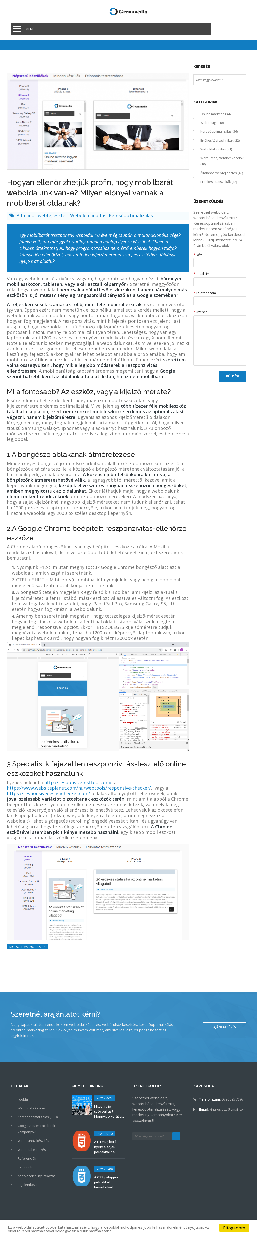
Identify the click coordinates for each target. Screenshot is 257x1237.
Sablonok (25, 1167)
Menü (30, 29)
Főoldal (23, 1099)
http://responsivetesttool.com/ (78, 782)
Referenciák (27, 1158)
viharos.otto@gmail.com (227, 1109)
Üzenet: (200, 312)
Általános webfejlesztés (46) (221, 173)
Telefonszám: (205, 293)
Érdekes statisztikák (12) (218, 181)
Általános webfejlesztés (43, 215)
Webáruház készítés (33, 1140)
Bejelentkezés (28, 1184)
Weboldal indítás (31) (216, 149)
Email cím (201, 273)
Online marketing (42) (216, 114)
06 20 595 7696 (232, 1099)
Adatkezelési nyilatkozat (36, 1176)
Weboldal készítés (32, 1108)
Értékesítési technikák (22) (220, 140)
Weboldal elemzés (32, 1149)
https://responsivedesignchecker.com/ (48, 793)
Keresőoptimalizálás (131, 215)
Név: (198, 254)
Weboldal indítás (89, 215)
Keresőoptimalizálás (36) (219, 131)
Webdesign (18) (212, 122)
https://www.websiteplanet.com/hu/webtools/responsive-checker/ (79, 788)
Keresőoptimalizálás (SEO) (38, 1117)
